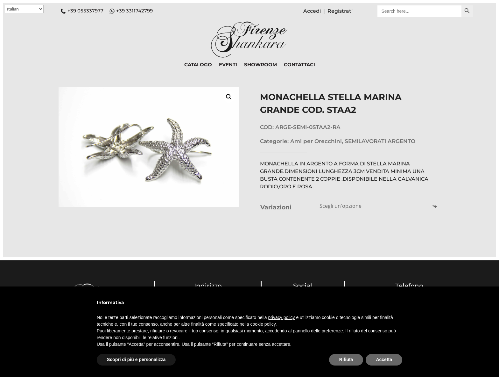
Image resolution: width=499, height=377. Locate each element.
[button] (229, 97)
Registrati (340, 11)
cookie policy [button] (263, 324)
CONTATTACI (299, 65)
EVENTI (228, 65)
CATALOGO (198, 65)
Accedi (312, 11)
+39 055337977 (81, 11)
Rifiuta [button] (346, 359)
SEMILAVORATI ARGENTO (380, 141)
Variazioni (276, 207)
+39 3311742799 (134, 11)
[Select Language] (24, 9)
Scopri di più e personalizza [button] (136, 359)
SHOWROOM (260, 65)
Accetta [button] (384, 359)
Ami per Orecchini (316, 141)
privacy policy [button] (281, 317)
